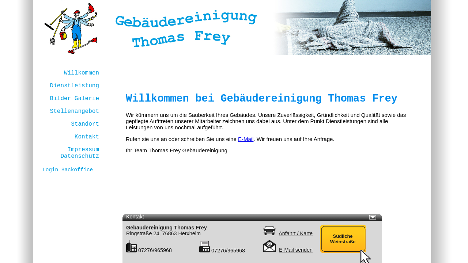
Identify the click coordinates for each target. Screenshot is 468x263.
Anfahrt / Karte (296, 233)
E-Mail (246, 139)
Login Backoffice (67, 170)
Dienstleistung (74, 86)
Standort (85, 124)
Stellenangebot (74, 111)
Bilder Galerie (74, 98)
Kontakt (87, 137)
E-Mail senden (296, 250)
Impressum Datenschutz (79, 153)
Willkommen (81, 73)
